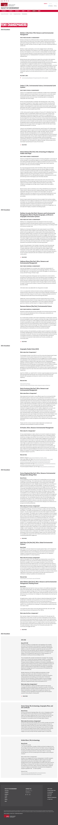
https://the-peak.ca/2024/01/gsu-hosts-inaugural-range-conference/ (35, 385)
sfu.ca (2, 1)
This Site (51, 5)
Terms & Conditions (7, 813)
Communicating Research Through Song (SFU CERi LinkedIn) (35, 77)
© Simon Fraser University (19, 813)
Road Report (49, 793)
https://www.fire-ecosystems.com (47, 466)
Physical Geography (39, 215)
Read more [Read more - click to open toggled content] (24, 144)
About (28, 10)
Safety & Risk (49, 788)
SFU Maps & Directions (51, 790)
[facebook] (4, 1)
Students (11, 10)
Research (17, 10)
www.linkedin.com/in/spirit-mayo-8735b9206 (30, 578)
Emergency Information (51, 797)
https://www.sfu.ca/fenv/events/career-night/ (43, 459)
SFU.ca (55, 5)
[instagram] (8, 1)
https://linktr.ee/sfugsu (25, 383)
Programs (4, 10)
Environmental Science (36, 86)
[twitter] (6, 1)
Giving (23, 10)
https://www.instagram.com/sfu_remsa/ (38, 457)
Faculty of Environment (10, 8)
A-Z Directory (50, 799)
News (39, 10)
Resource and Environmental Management (36, 33)
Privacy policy (12, 813)
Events (34, 10)
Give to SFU (49, 795)
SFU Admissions (50, 792)
